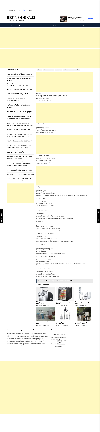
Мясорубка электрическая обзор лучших (43, 302)
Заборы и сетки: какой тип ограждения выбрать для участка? (20, 79)
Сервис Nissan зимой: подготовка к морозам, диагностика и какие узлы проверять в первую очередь (19, 118)
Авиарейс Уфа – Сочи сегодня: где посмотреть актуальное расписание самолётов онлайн (19, 140)
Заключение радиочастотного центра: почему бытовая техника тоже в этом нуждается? (19, 135)
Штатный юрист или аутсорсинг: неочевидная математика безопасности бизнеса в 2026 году (20, 111)
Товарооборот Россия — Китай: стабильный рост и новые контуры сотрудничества (19, 179)
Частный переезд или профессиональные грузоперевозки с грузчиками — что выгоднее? (20, 124)
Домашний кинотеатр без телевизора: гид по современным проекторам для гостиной (19, 84)
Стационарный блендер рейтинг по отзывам (81, 322)
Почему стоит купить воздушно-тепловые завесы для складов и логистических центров (19, 73)
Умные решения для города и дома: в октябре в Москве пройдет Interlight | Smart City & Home (20, 169)
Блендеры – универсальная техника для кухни (19, 89)
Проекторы (38, 25)
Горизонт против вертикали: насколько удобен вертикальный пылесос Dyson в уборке (19, 146)
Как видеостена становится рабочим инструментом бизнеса (17, 99)
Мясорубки (38, 93)
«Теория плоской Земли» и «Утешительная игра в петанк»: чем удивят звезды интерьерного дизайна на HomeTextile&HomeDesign (20, 163)
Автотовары (10, 25)
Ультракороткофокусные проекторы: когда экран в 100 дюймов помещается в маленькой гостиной (19, 105)
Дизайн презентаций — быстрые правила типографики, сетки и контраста (18, 151)
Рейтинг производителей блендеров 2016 (63, 322)
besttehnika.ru (22, 17)
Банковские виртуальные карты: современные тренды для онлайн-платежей (19, 157)
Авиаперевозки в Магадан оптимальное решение (20, 174)
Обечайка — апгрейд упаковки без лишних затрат (18, 130)
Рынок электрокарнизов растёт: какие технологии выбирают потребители (17, 93)
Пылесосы (44, 25)
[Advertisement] (41, 38)
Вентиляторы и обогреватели (21, 25)
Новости (32, 25)
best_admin (38, 98)
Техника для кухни (54, 25)
